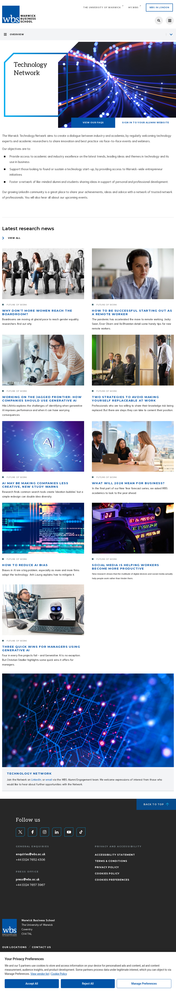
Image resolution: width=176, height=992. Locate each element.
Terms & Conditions (111, 861)
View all (14, 238)
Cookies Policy (107, 873)
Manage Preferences (144, 983)
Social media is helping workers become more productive (125, 566)
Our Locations (14, 947)
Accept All (31, 983)
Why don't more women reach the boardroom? (37, 312)
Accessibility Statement (115, 854)
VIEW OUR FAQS (93, 122)
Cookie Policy (59, 973)
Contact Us (41, 947)
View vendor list (40, 973)
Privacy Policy (107, 867)
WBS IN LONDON (159, 7)
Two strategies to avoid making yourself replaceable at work (125, 398)
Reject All (88, 983)
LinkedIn (36, 779)
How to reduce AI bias (25, 565)
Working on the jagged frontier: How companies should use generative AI (42, 398)
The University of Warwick (102, 7)
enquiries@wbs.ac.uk (30, 854)
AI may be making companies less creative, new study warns (35, 484)
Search (159, 20)
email (49, 779)
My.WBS (133, 7)
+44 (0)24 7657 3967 (30, 884)
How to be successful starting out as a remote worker (132, 312)
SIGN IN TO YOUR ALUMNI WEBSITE (145, 122)
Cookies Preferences (112, 879)
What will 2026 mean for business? (128, 483)
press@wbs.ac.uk (28, 879)
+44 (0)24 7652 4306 (30, 859)
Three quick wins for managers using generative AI (41, 648)
